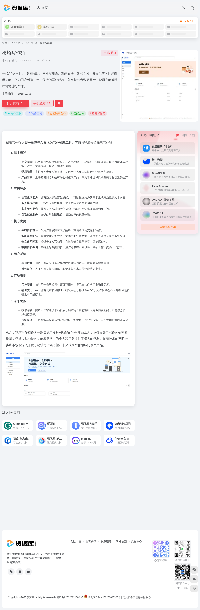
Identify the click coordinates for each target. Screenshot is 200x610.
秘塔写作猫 (13, 142)
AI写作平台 (18, 43)
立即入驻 (187, 21)
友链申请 (75, 541)
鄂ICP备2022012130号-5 (70, 597)
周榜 (184, 135)
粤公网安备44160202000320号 (104, 597)
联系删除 (106, 541)
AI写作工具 (32, 43)
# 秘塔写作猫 (97, 113)
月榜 (192, 135)
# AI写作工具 (34, 113)
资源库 (30, 597)
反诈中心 (136, 541)
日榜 (175, 135)
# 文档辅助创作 (56, 113)
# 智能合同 (77, 113)
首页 (7, 43)
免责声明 (91, 541)
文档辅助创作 (104, 290)
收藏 (110, 53)
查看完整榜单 (168, 226)
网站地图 (121, 541)
